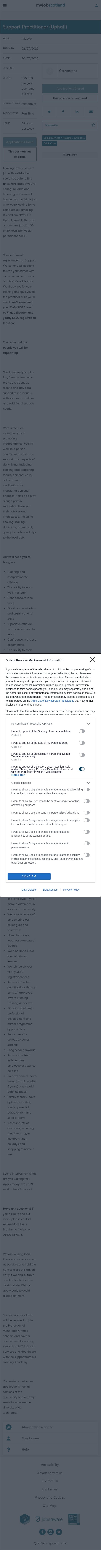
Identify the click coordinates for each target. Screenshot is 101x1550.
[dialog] (50, 775)
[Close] (93, 660)
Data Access (50, 889)
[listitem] (50, 724)
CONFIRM (29, 876)
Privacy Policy (71, 889)
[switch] (82, 731)
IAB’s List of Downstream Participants (52, 700)
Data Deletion (29, 889)
